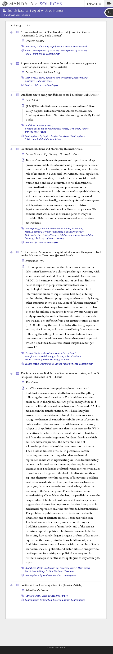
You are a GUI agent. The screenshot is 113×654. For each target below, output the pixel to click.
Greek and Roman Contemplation (69, 599)
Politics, (61, 46)
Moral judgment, (33, 231)
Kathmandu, (43, 46)
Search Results (23, 15)
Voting (43, 131)
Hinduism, (30, 46)
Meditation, (75, 128)
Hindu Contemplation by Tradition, (42, 50)
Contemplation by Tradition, (73, 50)
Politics (64, 595)
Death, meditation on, (48, 567)
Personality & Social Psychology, (68, 231)
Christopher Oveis (69, 154)
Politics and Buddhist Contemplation (43, 139)
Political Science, (51, 234)
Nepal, (53, 46)
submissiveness (45, 80)
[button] (108, 3)
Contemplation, (45, 125)
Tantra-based (80, 46)
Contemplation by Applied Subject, (42, 136)
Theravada (69, 571)
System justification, (46, 238)
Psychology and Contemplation (78, 363)
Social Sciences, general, (37, 359)
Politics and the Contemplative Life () (51, 585)
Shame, (41, 77)
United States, (32, 131)
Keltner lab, (31, 77)
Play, (40, 234)
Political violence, (73, 356)
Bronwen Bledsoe (35, 41)
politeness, (30, 80)
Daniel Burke (33, 100)
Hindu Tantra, (32, 53)
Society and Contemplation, (72, 136)
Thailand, (59, 571)
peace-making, (81, 77)
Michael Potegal (53, 72)
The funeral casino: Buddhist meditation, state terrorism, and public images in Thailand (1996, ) (60, 375)
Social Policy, (87, 234)
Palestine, (59, 356)
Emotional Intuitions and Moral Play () (52, 149)
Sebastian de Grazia (37, 590)
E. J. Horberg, (51, 154)
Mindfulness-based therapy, (39, 356)
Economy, (65, 567)
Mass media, (84, 567)
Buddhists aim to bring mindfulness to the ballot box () (59, 94)
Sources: (9, 15)
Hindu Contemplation (49, 53)
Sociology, (30, 238)
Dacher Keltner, (34, 72)
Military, (41, 571)
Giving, (73, 567)
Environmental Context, (51, 363)
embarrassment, (64, 77)
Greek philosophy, (51, 595)
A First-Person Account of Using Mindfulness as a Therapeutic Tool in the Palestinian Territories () (61, 253)
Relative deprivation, (70, 234)
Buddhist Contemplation (65, 575)
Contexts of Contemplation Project (41, 85)
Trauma (65, 359)
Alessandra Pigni (35, 260)
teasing (60, 238)
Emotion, (44, 228)
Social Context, (32, 363)
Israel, (73, 353)
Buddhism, (31, 125)
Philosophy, (31, 234)
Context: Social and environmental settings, (47, 128)
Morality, (47, 231)
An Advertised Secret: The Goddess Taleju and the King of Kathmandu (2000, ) (55, 34)
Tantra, (69, 46)
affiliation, (51, 77)
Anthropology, (32, 228)
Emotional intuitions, (60, 228)
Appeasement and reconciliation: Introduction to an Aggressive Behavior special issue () (58, 65)
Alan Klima (32, 382)
